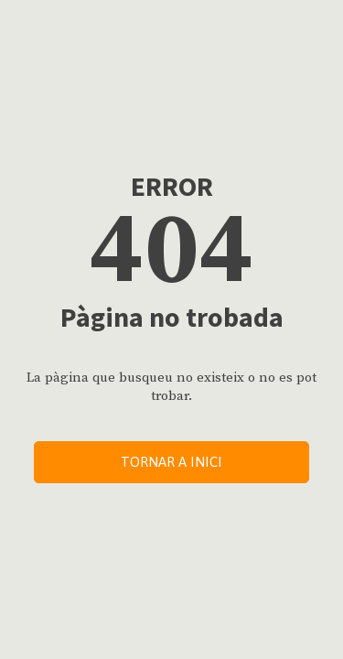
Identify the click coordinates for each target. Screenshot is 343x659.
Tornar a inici (171, 462)
